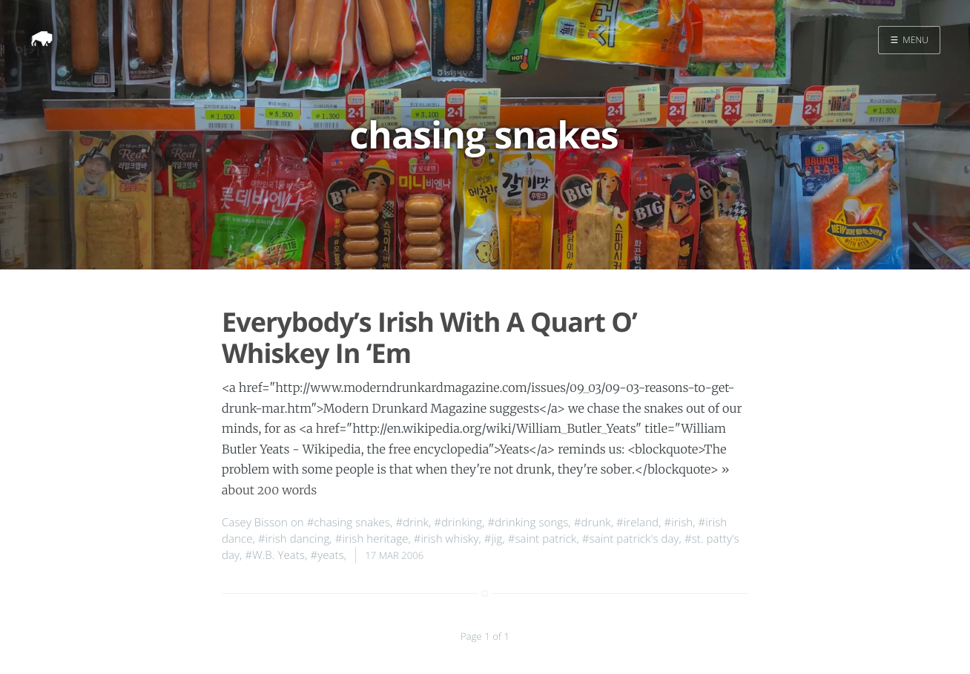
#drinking (458, 522)
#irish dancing (293, 538)
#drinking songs (528, 522)
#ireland (637, 522)
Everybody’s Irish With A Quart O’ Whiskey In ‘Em (429, 337)
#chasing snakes (348, 522)
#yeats (326, 555)
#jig (493, 538)
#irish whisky (446, 538)
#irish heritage (372, 538)
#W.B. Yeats (275, 555)
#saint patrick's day (630, 538)
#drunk (592, 522)
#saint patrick (542, 538)
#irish (678, 522)
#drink (412, 522)
